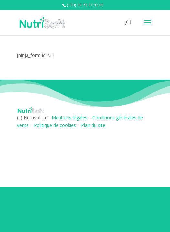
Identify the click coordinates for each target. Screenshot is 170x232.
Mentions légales (69, 117)
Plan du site (93, 125)
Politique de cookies (55, 125)
